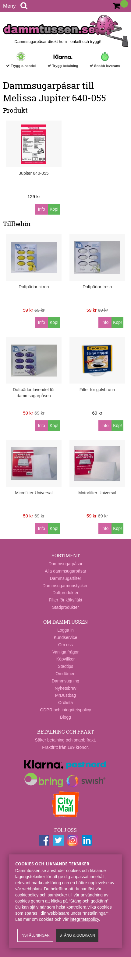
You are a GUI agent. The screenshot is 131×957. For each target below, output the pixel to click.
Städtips (65, 666)
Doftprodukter (66, 592)
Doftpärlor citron (34, 286)
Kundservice (65, 637)
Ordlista (65, 702)
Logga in (65, 630)
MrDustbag (65, 695)
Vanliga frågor (65, 652)
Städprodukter (65, 607)
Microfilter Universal (33, 492)
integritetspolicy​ (84, 919)
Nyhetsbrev (65, 688)
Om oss (65, 644)
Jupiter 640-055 (33, 173)
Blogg (65, 717)
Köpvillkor (65, 659)
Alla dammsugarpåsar (65, 571)
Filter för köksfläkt (65, 600)
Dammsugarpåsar (65, 563)
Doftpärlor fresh (97, 286)
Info (41, 209)
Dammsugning (65, 680)
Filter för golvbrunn (97, 389)
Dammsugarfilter (65, 578)
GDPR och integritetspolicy (65, 709)
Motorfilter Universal (97, 492)
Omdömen (65, 673)
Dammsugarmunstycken (66, 585)
